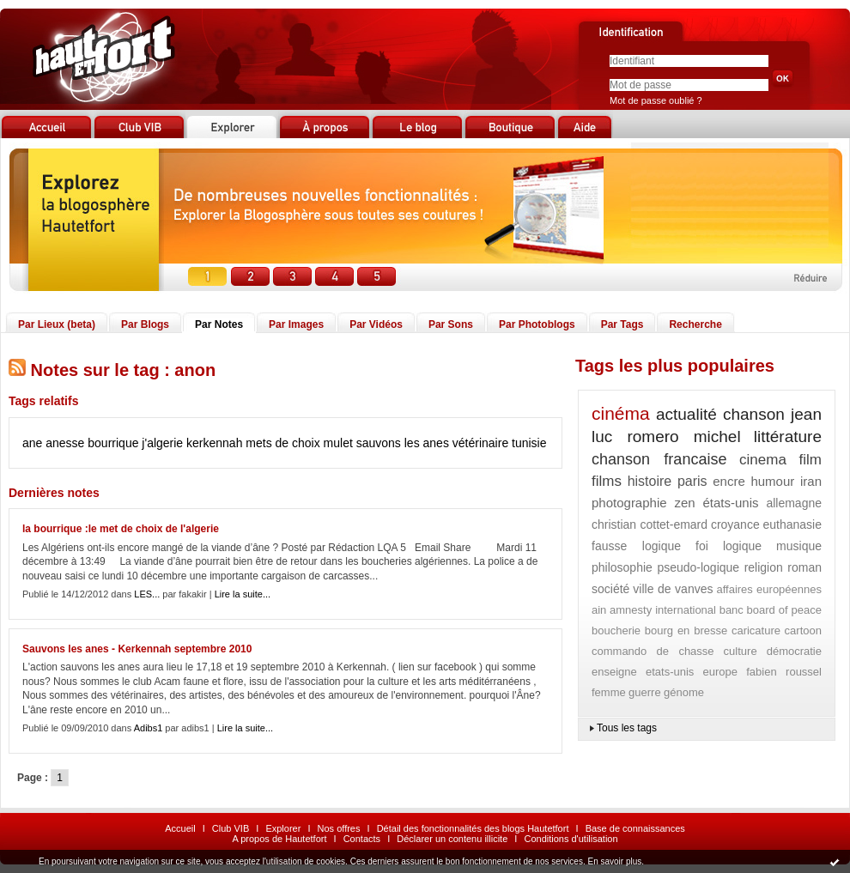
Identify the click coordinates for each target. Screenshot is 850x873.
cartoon (803, 630)
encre (729, 481)
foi (701, 546)
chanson (754, 414)
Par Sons (450, 324)
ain (599, 609)
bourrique (113, 443)
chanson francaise (659, 459)
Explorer (283, 828)
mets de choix (282, 443)
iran (811, 481)
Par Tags (622, 324)
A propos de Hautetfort (279, 839)
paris (692, 481)
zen (684, 502)
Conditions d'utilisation (570, 839)
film (810, 460)
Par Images (296, 324)
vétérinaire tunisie (499, 443)
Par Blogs (145, 324)
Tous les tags (627, 728)
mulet (338, 443)
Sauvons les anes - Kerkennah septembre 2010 (137, 649)
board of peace (784, 609)
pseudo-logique (698, 567)
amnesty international (663, 609)
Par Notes (219, 324)
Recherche (695, 324)
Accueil (180, 828)
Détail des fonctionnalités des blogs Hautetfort (473, 828)
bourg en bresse (686, 630)
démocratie (794, 651)
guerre (644, 692)
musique (799, 546)
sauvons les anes (402, 443)
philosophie (622, 567)
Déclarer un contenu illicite (452, 839)
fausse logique (636, 546)
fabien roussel (784, 671)
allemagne (794, 503)
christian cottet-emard (649, 524)
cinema (762, 460)
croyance (735, 524)
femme (609, 692)
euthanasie (792, 524)
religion (763, 567)
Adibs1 (148, 728)
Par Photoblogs (537, 324)
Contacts (361, 839)
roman (804, 567)
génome (684, 692)
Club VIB (230, 828)
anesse (65, 443)
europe (720, 671)
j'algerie (162, 443)
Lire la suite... (242, 594)
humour (772, 481)
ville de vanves (673, 589)
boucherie (616, 630)
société (610, 589)
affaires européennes (769, 589)
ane (32, 443)
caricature (756, 630)
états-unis (730, 502)
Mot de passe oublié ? (656, 100)
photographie (629, 502)
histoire (650, 481)
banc (731, 609)
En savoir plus (614, 861)
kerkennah (214, 443)
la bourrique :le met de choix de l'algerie (120, 529)
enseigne (614, 671)
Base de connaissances (635, 828)
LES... (147, 594)
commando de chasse (653, 651)
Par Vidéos (376, 324)
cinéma (621, 413)
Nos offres (339, 828)
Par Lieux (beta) (56, 324)
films (607, 481)
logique (742, 546)
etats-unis (670, 671)
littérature (788, 436)
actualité (686, 414)
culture (740, 651)
